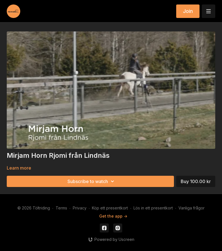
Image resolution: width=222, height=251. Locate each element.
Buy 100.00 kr (196, 181)
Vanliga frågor (191, 208)
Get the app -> (113, 216)
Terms (61, 208)
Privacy (80, 208)
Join (188, 11)
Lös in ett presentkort (153, 208)
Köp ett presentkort (110, 208)
